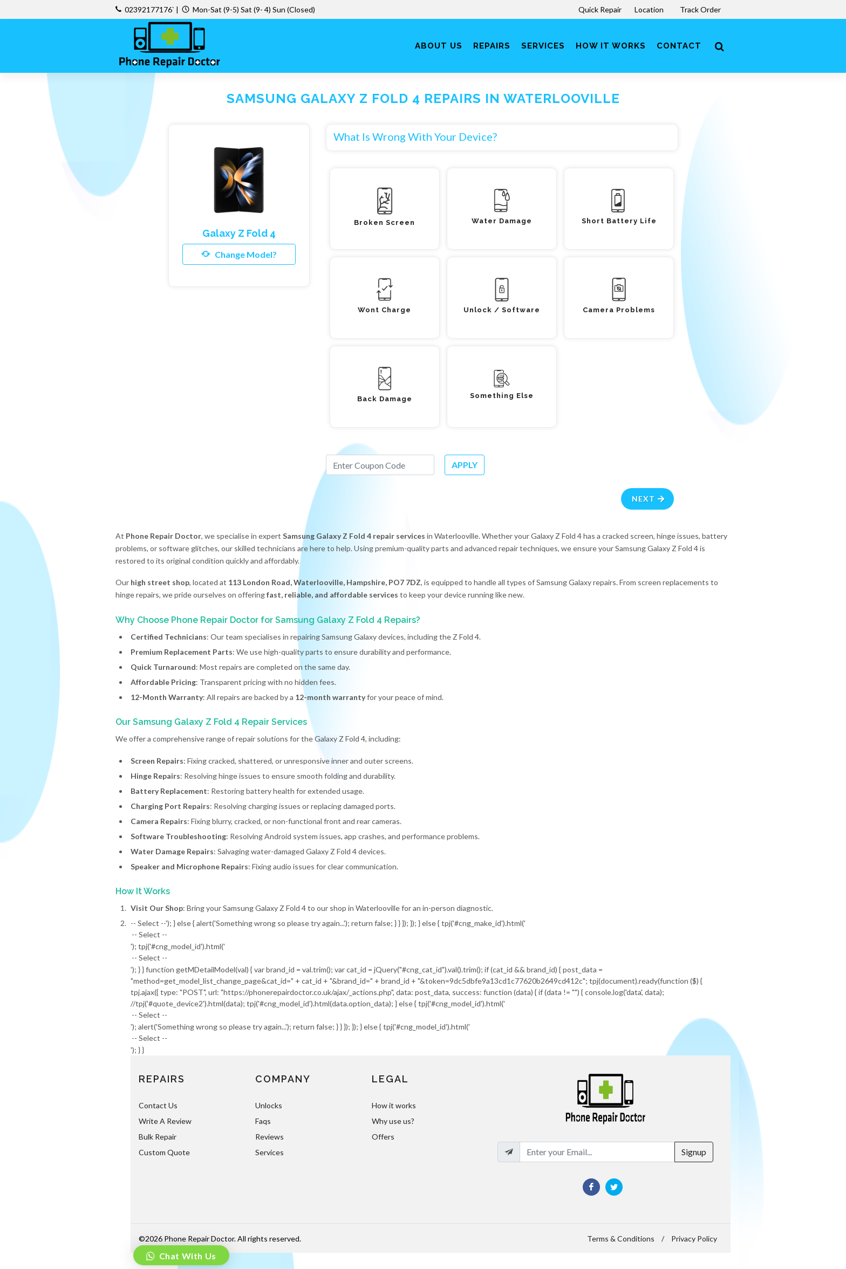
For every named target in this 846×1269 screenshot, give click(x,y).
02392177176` (149, 9)
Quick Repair (600, 9)
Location (649, 9)
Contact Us (158, 1105)
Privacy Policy (694, 1238)
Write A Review (165, 1121)
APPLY (464, 464)
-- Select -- (431, 935)
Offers (383, 1136)
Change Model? (239, 254)
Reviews (269, 1136)
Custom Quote (164, 1152)
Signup (693, 1152)
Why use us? (393, 1121)
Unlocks (268, 1105)
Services (269, 1152)
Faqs (263, 1121)
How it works (394, 1105)
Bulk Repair (157, 1136)
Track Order (701, 9)
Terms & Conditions (620, 1238)
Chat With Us (186, 1256)
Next (649, 498)
